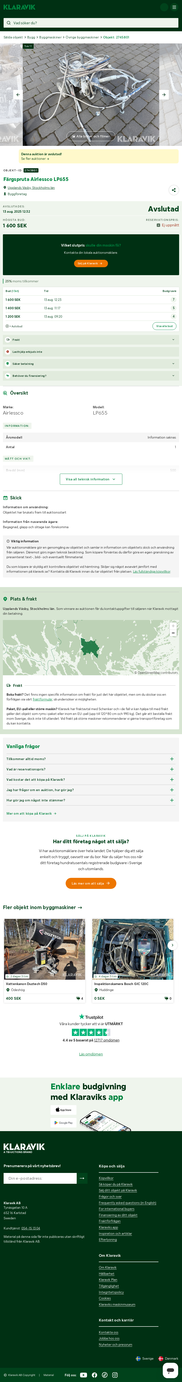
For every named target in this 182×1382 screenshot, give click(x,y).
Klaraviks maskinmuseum (117, 1304)
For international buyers (116, 1209)
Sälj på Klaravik (90, 263)
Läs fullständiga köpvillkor (151, 571)
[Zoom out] (173, 632)
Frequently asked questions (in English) (127, 1203)
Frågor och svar (110, 1196)
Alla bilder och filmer (93, 136)
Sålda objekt (13, 37)
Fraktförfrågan (110, 1221)
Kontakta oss (108, 1332)
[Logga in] (164, 7)
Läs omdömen (91, 1054)
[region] (91, 647)
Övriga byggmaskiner (82, 37)
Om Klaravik (108, 1267)
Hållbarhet (106, 1274)
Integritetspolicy (111, 1292)
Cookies (105, 1298)
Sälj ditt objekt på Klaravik (118, 1190)
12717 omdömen (106, 1040)
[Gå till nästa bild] (172, 945)
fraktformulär (42, 699)
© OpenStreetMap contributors (156, 673)
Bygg (31, 37)
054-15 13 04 (30, 1228)
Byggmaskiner (50, 37)
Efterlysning (108, 1239)
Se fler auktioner (35, 159)
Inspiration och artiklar (115, 1233)
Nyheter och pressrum (115, 1344)
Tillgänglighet (109, 1286)
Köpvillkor (106, 1178)
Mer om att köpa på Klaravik (29, 813)
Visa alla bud (164, 326)
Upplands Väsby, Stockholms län (31, 188)
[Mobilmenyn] (174, 7)
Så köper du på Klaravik (116, 1184)
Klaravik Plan (108, 1280)
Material (49, 1375)
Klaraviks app (108, 1227)
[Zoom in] (173, 625)
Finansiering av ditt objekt (118, 1215)
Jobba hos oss (109, 1338)
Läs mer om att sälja (91, 883)
